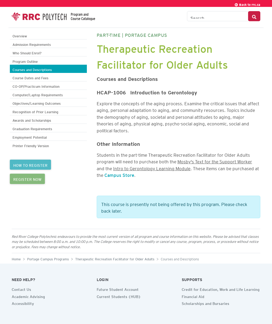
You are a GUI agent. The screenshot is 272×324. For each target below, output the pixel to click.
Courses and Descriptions (32, 69)
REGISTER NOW (27, 178)
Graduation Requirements (32, 128)
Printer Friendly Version (30, 145)
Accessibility (23, 302)
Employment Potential (29, 136)
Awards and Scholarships (31, 120)
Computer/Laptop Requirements (37, 94)
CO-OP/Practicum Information (36, 86)
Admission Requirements (31, 44)
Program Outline (25, 61)
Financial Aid (193, 296)
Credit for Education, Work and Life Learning (221, 288)
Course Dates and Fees (30, 77)
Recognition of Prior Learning (35, 111)
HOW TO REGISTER (30, 164)
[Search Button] (254, 16)
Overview (19, 35)
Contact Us (21, 288)
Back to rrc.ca (247, 4)
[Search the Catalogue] (217, 16)
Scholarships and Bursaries (205, 302)
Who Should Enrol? (26, 52)
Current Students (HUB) (119, 296)
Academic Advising (28, 296)
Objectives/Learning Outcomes (36, 103)
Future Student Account (118, 288)
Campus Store (119, 174)
